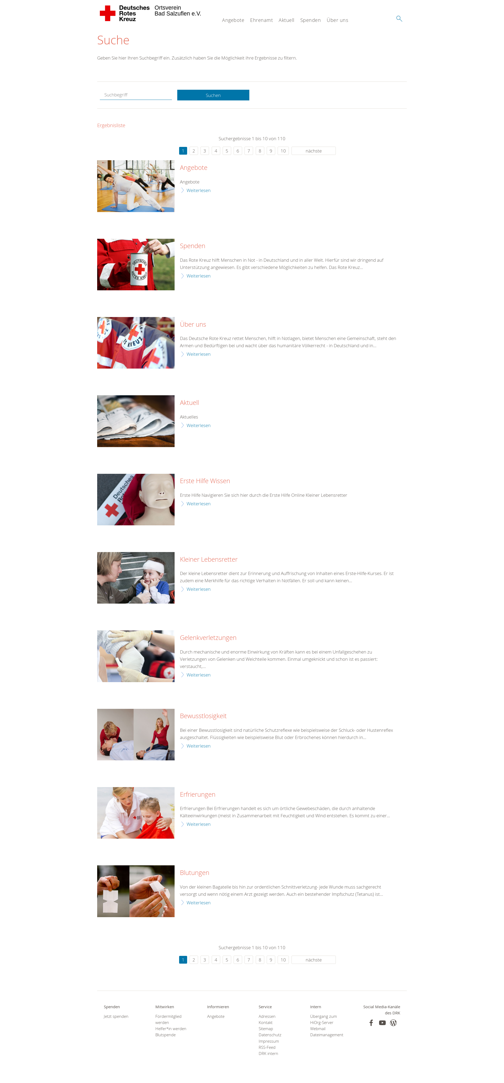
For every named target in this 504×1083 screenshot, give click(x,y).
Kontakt (266, 1022)
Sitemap (266, 1028)
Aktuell (286, 20)
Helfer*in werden (170, 1028)
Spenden (310, 20)
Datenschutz (270, 1035)
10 (283, 151)
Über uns (337, 20)
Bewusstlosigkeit (203, 716)
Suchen (213, 95)
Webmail (317, 1028)
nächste (314, 151)
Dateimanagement (326, 1035)
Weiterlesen (199, 190)
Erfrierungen (197, 795)
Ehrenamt (261, 20)
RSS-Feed (267, 1047)
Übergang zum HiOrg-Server (323, 1019)
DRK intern (268, 1053)
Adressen (267, 1016)
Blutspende (165, 1035)
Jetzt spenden (116, 1016)
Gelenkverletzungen (208, 638)
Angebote (233, 20)
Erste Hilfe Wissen (205, 481)
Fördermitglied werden (168, 1019)
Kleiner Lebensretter (209, 560)
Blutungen (194, 873)
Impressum (269, 1041)
